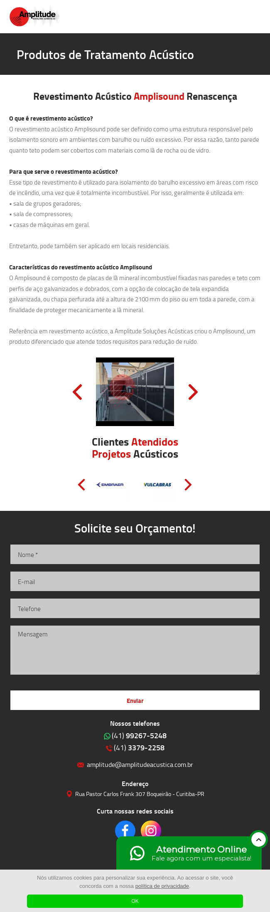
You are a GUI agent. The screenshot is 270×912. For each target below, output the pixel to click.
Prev (77, 392)
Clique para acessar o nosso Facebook (125, 831)
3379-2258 (139, 747)
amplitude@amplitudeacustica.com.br (140, 764)
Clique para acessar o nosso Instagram (151, 831)
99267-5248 (139, 735)
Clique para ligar (230, 16)
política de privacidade (162, 886)
